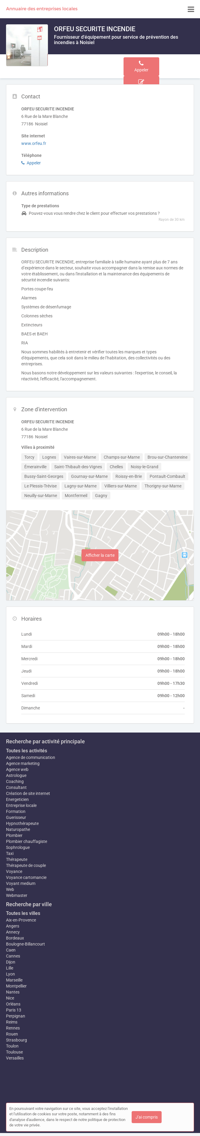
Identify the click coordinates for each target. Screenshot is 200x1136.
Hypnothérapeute (22, 823)
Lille (9, 968)
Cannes (13, 956)
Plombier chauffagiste (26, 841)
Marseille (14, 980)
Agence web (17, 769)
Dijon (10, 962)
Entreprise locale (21, 805)
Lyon (10, 974)
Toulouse (14, 1052)
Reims (11, 1022)
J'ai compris (147, 1117)
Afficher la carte (100, 555)
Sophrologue (18, 847)
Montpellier (16, 986)
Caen (11, 950)
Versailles (15, 1058)
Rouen (12, 1034)
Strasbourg (16, 1040)
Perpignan (15, 1016)
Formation (15, 811)
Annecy (13, 932)
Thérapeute (16, 859)
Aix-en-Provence (21, 920)
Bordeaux (15, 938)
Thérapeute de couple (26, 865)
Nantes (12, 992)
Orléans (13, 1004)
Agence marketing (23, 763)
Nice (10, 998)
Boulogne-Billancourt (25, 944)
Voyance (14, 871)
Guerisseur (16, 817)
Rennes (13, 1028)
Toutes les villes (23, 913)
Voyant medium (20, 883)
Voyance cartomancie (26, 877)
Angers (12, 926)
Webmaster (16, 895)
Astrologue (16, 775)
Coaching (15, 781)
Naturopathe (18, 829)
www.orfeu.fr (33, 143)
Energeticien (17, 799)
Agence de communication (30, 757)
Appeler (31, 162)
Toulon (12, 1046)
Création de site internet (28, 793)
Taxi (9, 853)
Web (10, 889)
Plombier (14, 835)
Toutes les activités (26, 751)
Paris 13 (13, 1010)
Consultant (16, 787)
